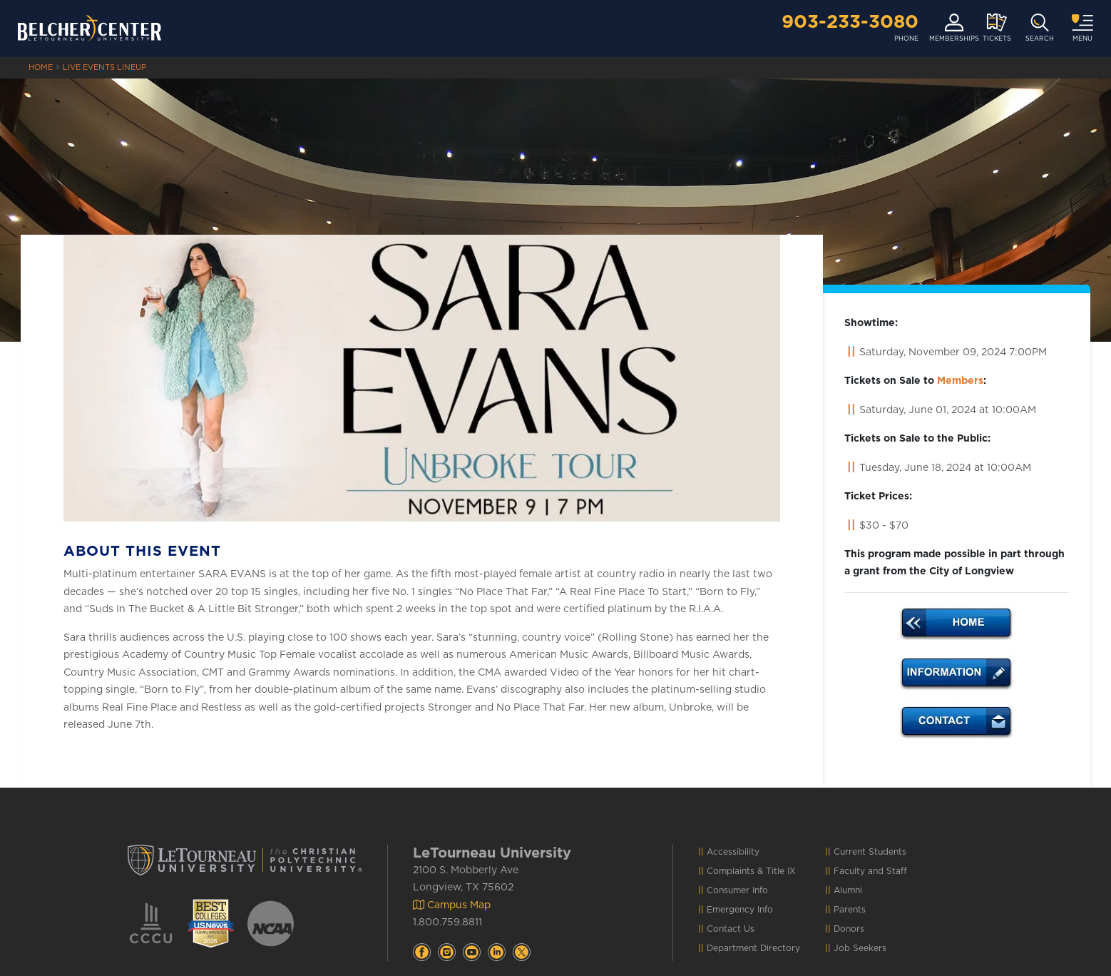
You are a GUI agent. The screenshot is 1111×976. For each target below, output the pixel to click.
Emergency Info (740, 909)
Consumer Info (737, 890)
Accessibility (733, 852)
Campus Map (452, 905)
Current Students (870, 852)
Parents (850, 909)
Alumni (848, 890)
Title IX (781, 871)
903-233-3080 (850, 22)
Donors (849, 929)
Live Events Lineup (104, 67)
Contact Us (730, 929)
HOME (41, 67)
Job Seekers (860, 948)
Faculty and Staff (870, 871)
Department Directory (753, 948)
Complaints (730, 871)
